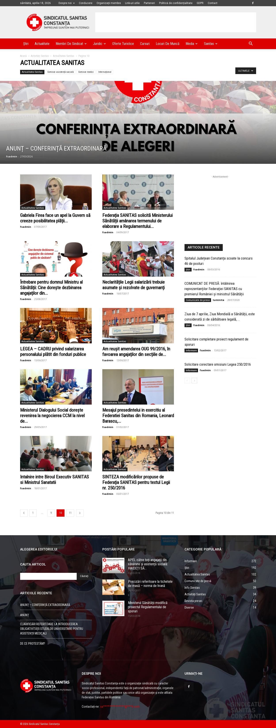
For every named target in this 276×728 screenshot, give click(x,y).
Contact (212, 3)
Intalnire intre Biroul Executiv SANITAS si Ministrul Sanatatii (54, 479)
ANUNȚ (24, 615)
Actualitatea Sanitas (63, 55)
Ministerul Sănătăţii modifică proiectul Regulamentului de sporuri (148, 607)
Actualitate (42, 44)
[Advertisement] (175, 22)
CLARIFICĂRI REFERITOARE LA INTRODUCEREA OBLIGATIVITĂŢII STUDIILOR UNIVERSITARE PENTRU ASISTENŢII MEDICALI (51, 628)
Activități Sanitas (40, 55)
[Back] (24, 513)
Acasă (23, 55)
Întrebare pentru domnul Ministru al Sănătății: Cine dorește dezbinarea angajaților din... (51, 287)
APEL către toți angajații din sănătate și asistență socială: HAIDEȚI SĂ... (148, 564)
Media (192, 44)
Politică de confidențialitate (175, 3)
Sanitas (210, 44)
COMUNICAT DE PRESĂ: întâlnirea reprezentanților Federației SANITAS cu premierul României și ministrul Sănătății (214, 288)
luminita (218, 300)
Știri (26, 44)
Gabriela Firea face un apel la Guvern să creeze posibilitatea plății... (55, 218)
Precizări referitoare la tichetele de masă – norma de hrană (150, 583)
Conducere (85, 3)
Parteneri (149, 3)
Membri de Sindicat (71, 44)
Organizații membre (109, 3)
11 (70, 512)
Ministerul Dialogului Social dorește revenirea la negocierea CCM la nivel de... (52, 415)
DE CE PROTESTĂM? (32, 643)
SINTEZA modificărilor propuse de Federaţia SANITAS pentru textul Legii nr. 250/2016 (136, 482)
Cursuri (145, 44)
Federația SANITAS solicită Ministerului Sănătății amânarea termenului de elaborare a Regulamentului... (137, 221)
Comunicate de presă (198, 300)
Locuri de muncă (167, 44)
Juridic (99, 44)
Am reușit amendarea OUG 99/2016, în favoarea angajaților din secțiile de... (136, 351)
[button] (251, 44)
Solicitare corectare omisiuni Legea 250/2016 (218, 364)
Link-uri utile (132, 3)
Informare (191, 350)
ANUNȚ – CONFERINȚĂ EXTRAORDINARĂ (45, 605)
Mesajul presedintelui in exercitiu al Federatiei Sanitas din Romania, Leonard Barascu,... (138, 415)
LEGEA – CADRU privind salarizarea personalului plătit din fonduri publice (53, 351)
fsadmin (11, 156)
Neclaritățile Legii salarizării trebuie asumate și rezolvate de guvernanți (133, 284)
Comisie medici (86, 72)
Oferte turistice (123, 44)
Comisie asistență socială (60, 72)
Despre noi (67, 3)
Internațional (104, 72)
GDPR (200, 3)
